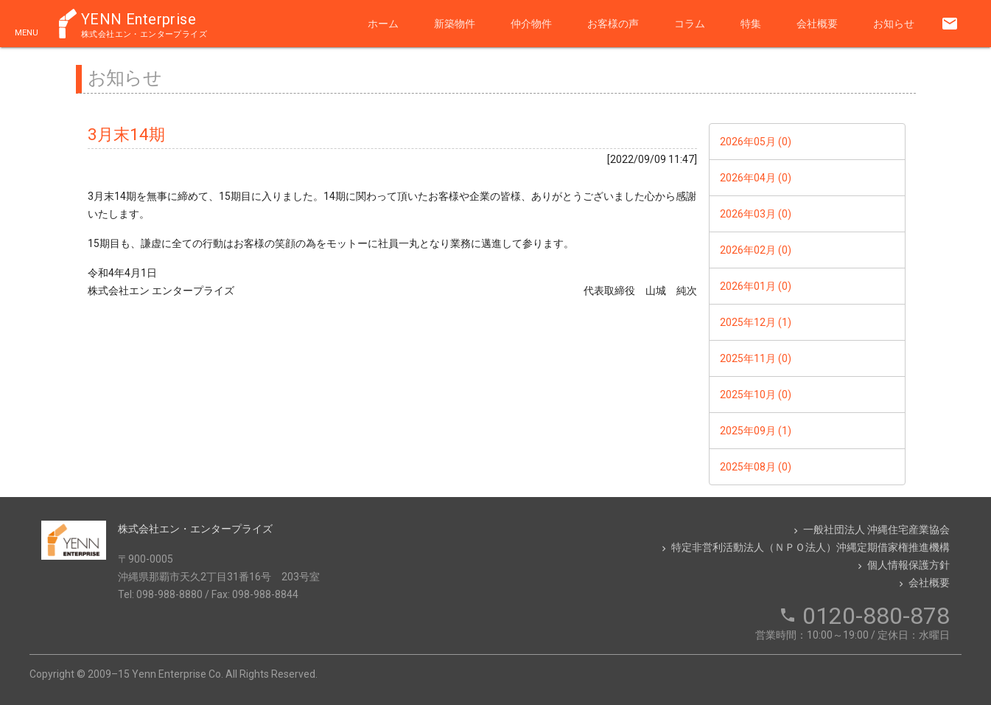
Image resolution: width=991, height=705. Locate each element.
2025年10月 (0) (755, 394)
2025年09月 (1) (755, 431)
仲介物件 (531, 23)
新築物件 (454, 23)
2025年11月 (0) (755, 358)
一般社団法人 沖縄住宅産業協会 (870, 529)
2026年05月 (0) (755, 141)
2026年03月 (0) (755, 214)
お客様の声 (613, 23)
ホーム (383, 23)
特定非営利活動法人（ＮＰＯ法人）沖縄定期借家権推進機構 (804, 547)
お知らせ (893, 23)
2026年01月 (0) (755, 286)
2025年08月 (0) (755, 467)
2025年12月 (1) (755, 322)
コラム (689, 23)
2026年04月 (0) (755, 178)
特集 (750, 23)
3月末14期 (126, 134)
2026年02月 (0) (755, 250)
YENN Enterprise (144, 24)
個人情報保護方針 (902, 565)
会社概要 (817, 23)
